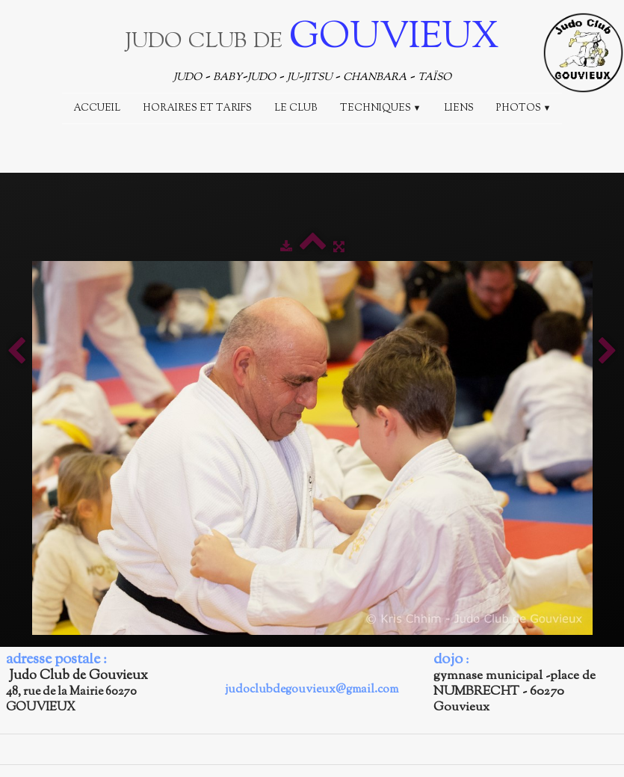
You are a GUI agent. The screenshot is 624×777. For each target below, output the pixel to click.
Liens (459, 108)
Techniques (380, 108)
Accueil (96, 108)
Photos (524, 108)
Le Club (296, 108)
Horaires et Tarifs (197, 108)
